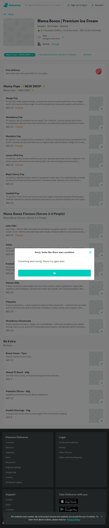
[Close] (90, 252)
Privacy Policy (73, 519)
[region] (54, 518)
